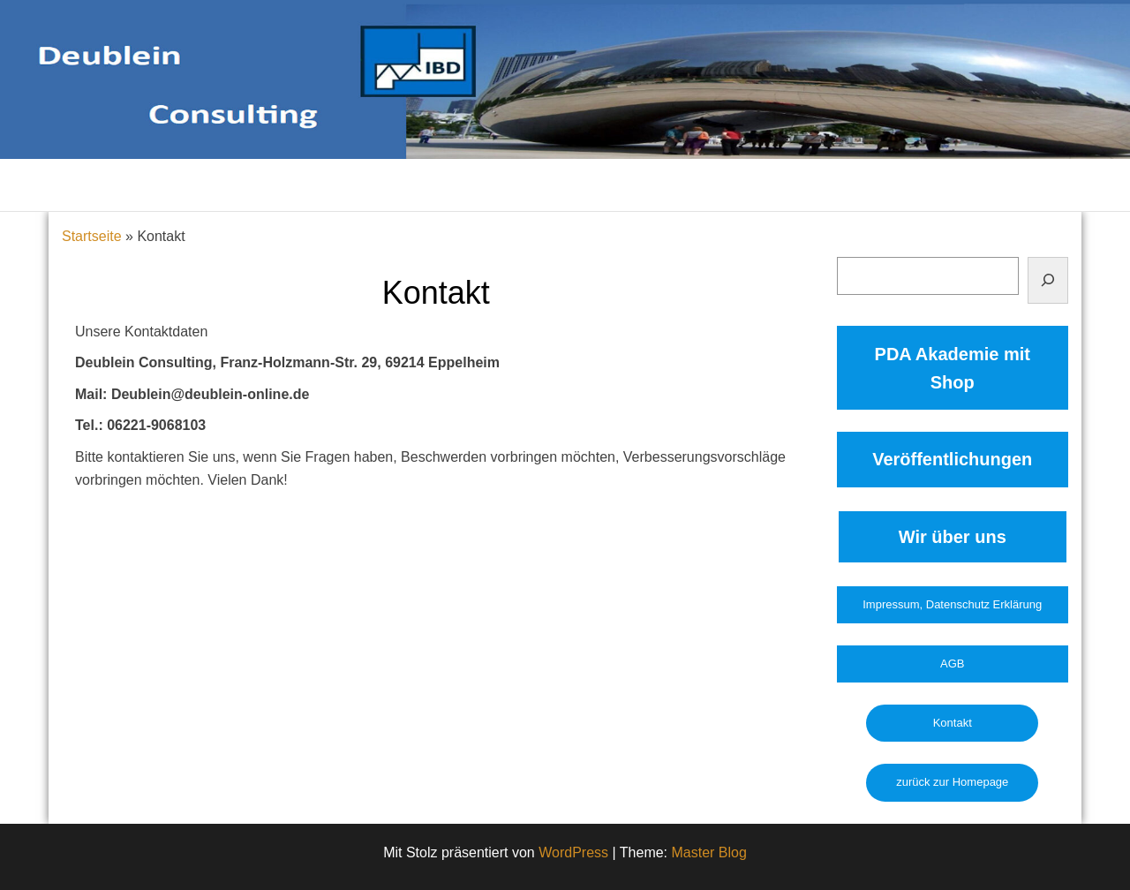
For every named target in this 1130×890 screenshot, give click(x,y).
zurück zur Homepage (952, 781)
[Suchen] (1048, 281)
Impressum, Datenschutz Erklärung (952, 604)
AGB (952, 663)
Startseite (92, 236)
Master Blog (709, 852)
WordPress (573, 852)
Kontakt (952, 722)
